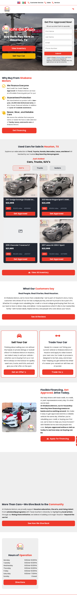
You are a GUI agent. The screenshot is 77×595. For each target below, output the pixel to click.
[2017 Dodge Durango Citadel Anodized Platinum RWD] (20, 196)
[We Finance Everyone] (4, 86)
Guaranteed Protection (19, 97)
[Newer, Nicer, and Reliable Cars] (4, 112)
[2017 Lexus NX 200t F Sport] (56, 241)
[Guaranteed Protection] (4, 98)
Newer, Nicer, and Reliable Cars (20, 113)
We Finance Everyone (18, 85)
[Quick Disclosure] (45, 57)
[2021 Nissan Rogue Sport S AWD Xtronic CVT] (56, 196)
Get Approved (20, 213)
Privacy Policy (61, 57)
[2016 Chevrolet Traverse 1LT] (20, 241)
